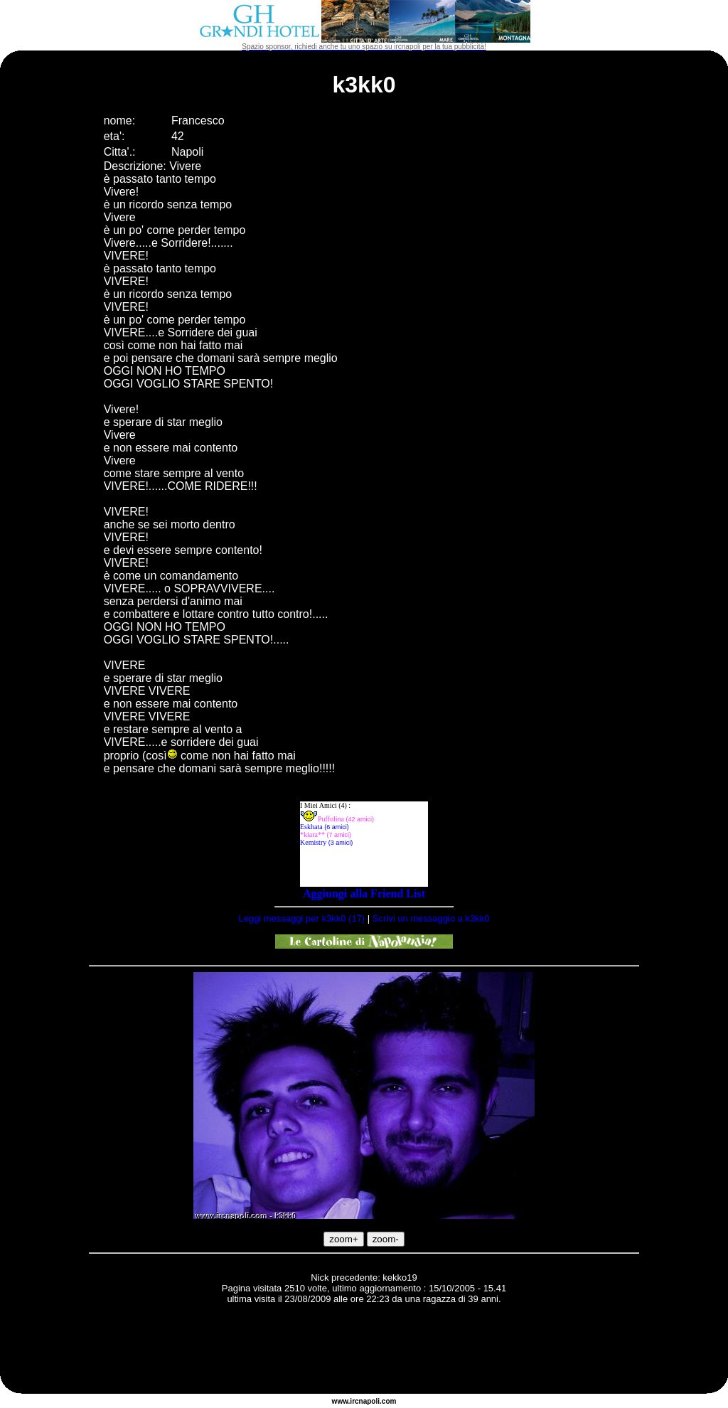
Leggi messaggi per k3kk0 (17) (301, 918)
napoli (369, 1401)
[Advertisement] (364, 1351)
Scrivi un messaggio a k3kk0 (431, 918)
